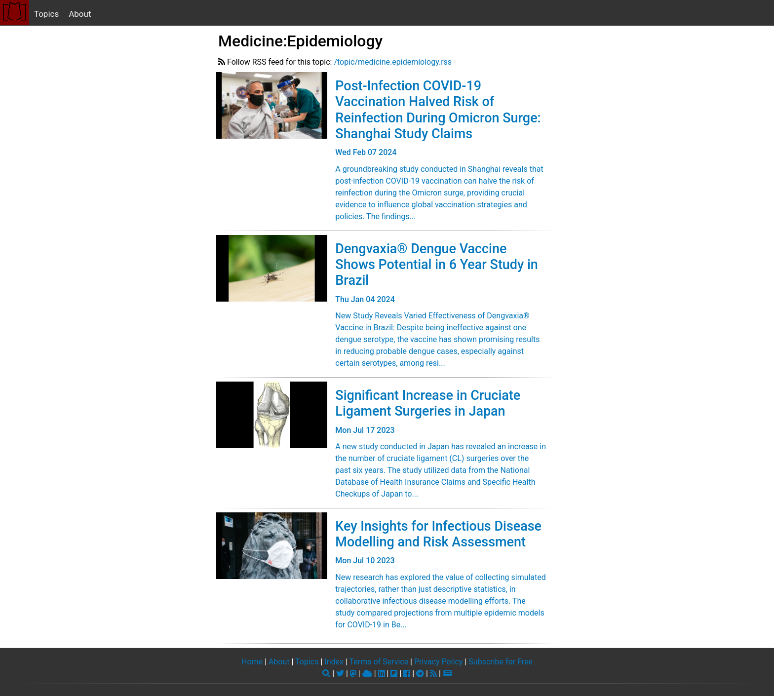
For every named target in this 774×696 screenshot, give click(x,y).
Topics (46, 14)
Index (334, 661)
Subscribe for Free (500, 661)
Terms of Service (378, 661)
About (80, 14)
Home (252, 661)
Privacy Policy (438, 661)
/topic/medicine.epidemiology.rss (393, 62)
